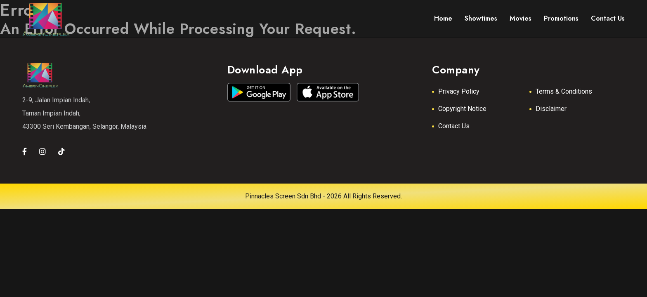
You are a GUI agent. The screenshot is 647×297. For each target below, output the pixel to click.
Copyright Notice (462, 109)
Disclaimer (551, 109)
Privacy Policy (458, 91)
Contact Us (454, 126)
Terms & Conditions (564, 91)
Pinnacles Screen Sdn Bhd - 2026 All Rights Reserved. (323, 196)
